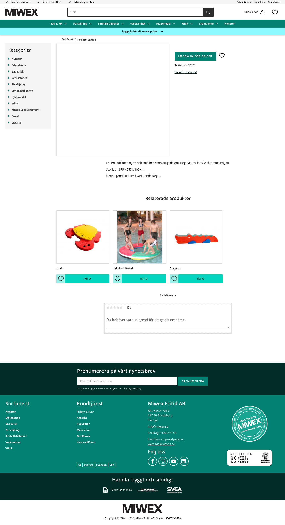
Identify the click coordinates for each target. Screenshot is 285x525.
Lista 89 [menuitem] (16, 122)
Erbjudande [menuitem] (206, 23)
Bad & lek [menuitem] (56, 23)
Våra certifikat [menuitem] (86, 442)
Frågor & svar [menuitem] (244, 2)
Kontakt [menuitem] (82, 417)
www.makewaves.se (161, 444)
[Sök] (208, 12)
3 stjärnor (114, 307)
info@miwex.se (158, 426)
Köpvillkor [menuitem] (259, 2)
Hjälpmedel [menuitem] (163, 23)
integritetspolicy (133, 388)
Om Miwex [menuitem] (274, 2)
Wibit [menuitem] (185, 23)
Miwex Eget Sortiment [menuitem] (25, 109)
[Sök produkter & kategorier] (140, 12)
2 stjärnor (111, 307)
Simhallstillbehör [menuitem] (108, 23)
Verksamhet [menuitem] (137, 23)
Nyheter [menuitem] (229, 23)
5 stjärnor (121, 307)
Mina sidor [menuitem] (83, 430)
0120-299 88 (168, 433)
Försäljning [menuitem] (80, 23)
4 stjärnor (117, 307)
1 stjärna (108, 307)
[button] (275, 12)
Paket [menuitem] (15, 116)
